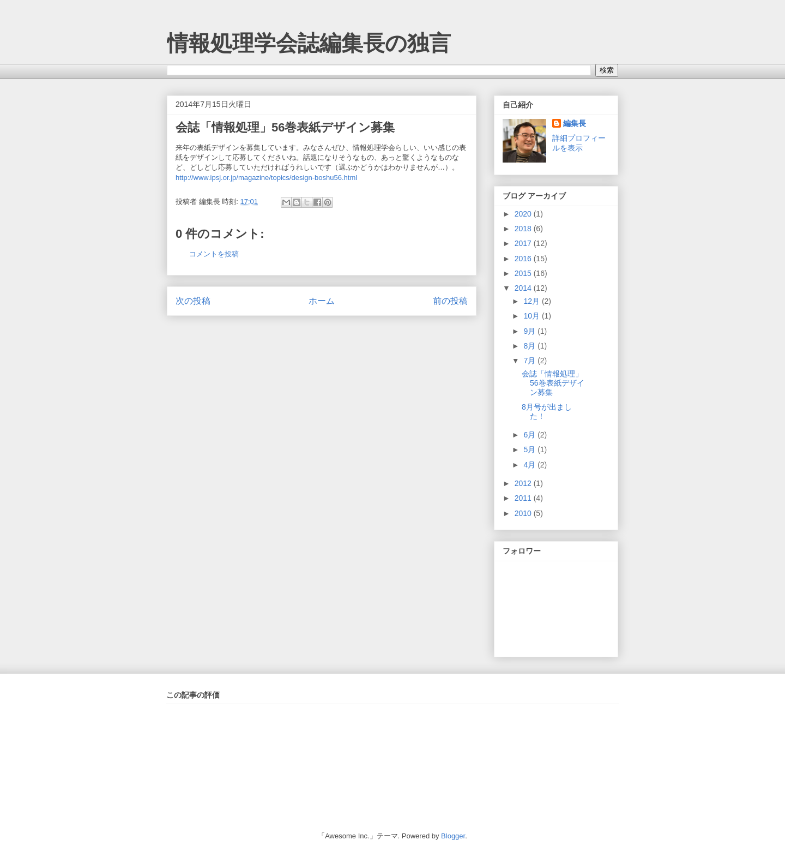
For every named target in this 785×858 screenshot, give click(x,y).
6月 (530, 434)
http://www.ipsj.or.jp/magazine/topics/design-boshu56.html (266, 177)
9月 (530, 331)
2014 (524, 288)
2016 (524, 258)
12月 (532, 301)
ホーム (322, 300)
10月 (532, 315)
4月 (530, 464)
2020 (524, 213)
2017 (524, 243)
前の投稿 (450, 300)
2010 (524, 513)
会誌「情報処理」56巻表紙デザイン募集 (285, 127)
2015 (524, 273)
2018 (524, 228)
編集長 (574, 123)
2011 (524, 498)
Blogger (453, 836)
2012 (524, 483)
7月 (530, 360)
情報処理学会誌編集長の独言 (309, 43)
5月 (530, 449)
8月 (530, 345)
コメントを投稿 (214, 254)
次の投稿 (193, 300)
